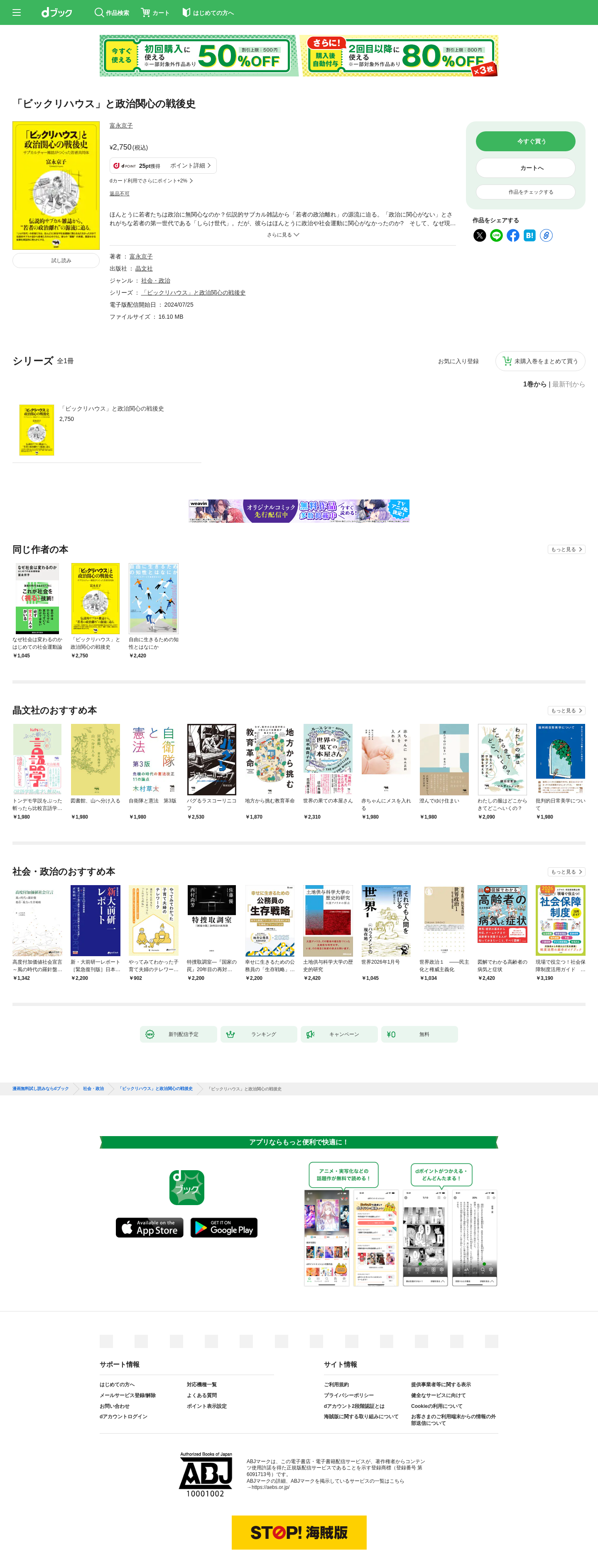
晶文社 (144, 227)
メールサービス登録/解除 (128, 1354)
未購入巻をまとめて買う (546, 320)
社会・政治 (155, 239)
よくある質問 (202, 1354)
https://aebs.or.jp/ (270, 1446)
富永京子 (121, 125)
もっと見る (563, 508)
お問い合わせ (115, 1365)
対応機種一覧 (202, 1343)
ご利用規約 (336, 1343)
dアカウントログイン (123, 1375)
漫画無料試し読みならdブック (40, 1048)
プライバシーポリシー (349, 1354)
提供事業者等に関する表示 (441, 1343)
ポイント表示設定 (207, 1365)
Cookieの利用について (437, 1365)
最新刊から (569, 343)
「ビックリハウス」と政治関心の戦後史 (111, 367)
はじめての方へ (117, 1343)
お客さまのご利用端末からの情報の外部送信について (453, 1379)
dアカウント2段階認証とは (354, 1365)
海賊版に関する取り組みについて (361, 1375)
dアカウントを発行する (268, 1515)
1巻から (535, 343)
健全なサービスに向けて (438, 1354)
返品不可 (120, 152)
